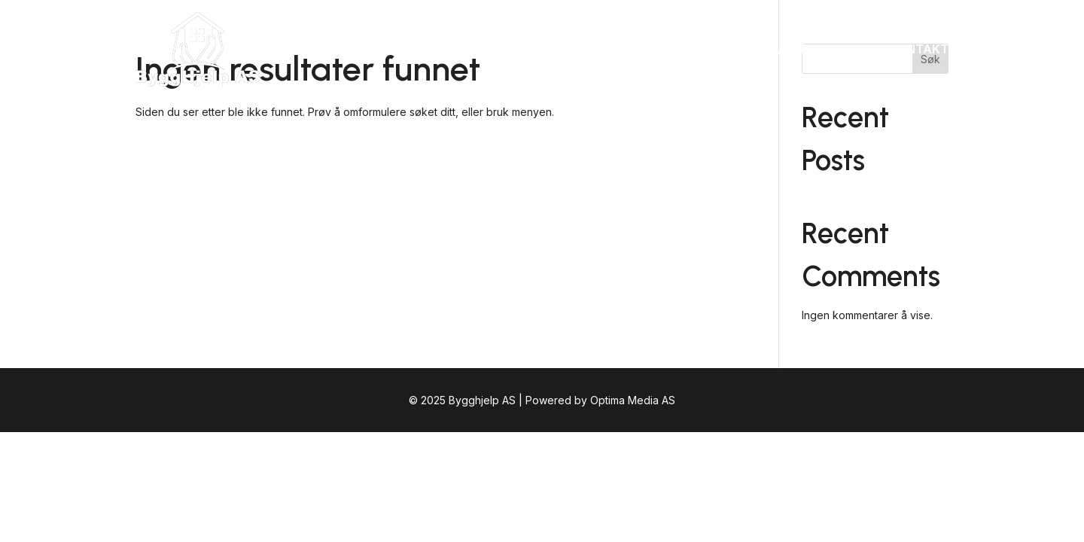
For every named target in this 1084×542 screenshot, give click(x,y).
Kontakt (918, 48)
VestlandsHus (823, 48)
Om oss (650, 48)
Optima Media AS (632, 400)
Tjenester (724, 48)
